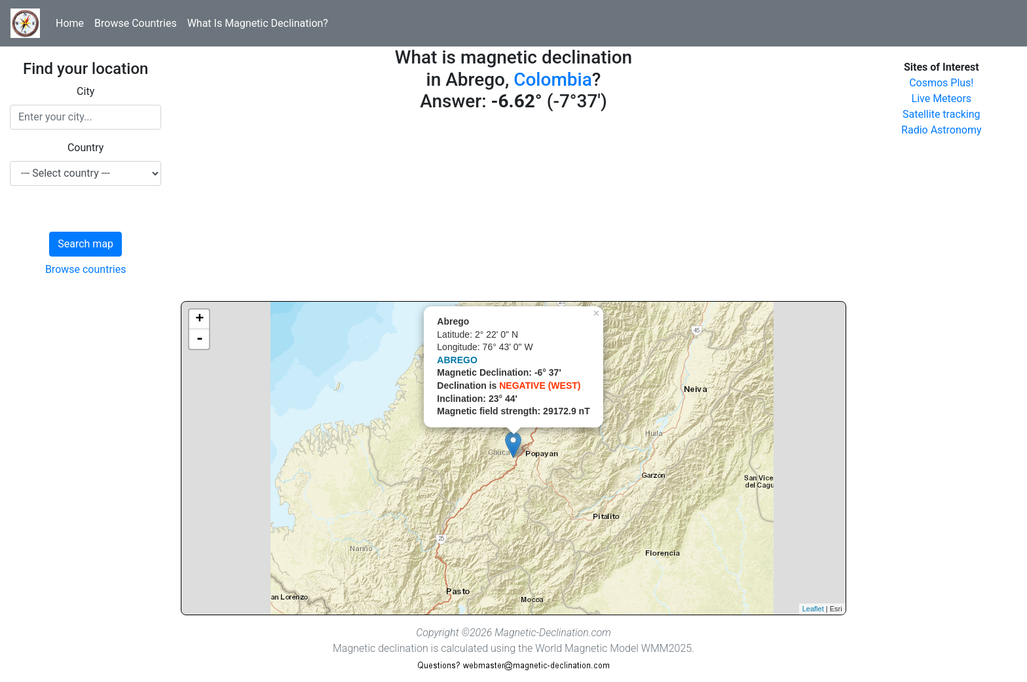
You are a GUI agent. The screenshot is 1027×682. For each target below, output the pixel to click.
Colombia (553, 79)
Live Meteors (942, 98)
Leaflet (813, 609)
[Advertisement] (513, 209)
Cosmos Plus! (941, 83)
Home (70, 23)
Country (85, 147)
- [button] (199, 339)
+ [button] (199, 319)
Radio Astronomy (941, 130)
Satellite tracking (941, 114)
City (85, 91)
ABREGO (457, 360)
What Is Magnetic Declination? (257, 23)
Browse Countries (135, 23)
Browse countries (85, 269)
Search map (85, 244)
